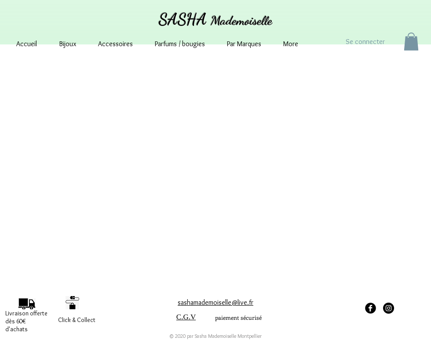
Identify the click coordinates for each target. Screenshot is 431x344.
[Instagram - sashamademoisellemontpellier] (388, 308)
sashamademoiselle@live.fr (215, 302)
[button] (411, 42)
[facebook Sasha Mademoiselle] (370, 308)
